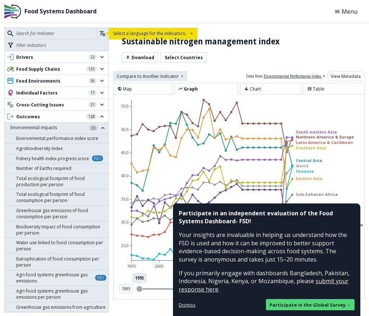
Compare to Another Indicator (150, 76)
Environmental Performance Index (294, 76)
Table (315, 89)
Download (140, 57)
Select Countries (184, 57)
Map (124, 89)
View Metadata (346, 76)
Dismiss (187, 305)
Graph (188, 89)
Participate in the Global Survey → (310, 305)
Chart (252, 89)
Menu (345, 12)
